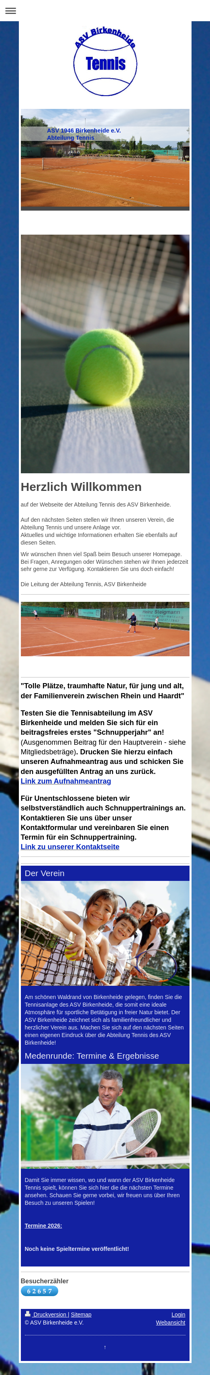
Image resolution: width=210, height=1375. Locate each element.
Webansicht (171, 1322)
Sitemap (81, 1314)
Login (178, 1314)
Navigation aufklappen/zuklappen (105, 10)
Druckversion (46, 1314)
